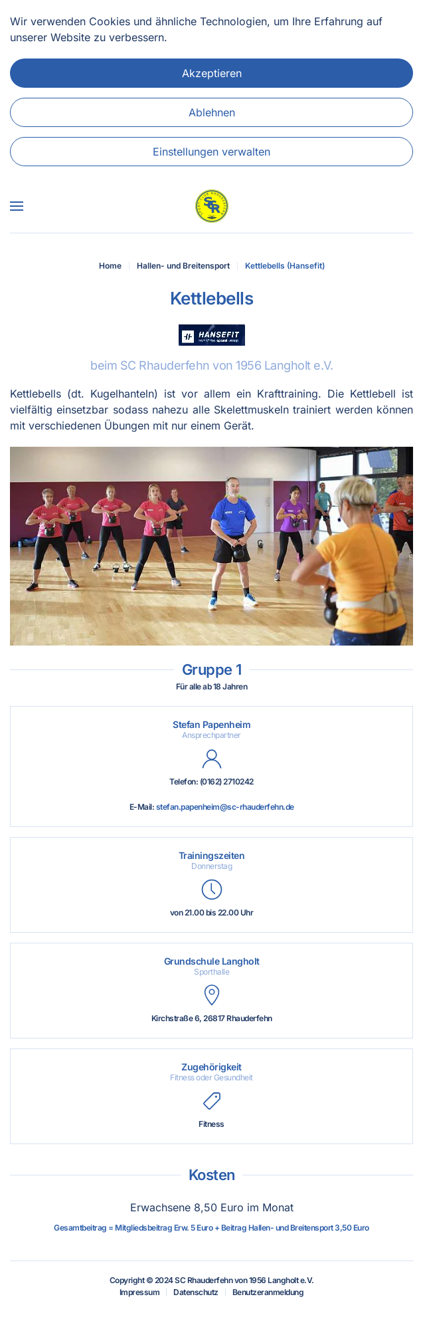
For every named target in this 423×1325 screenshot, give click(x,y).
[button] (16, 206)
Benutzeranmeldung (268, 1292)
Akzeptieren (212, 73)
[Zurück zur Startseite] (211, 206)
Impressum (140, 1292)
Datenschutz (195, 1292)
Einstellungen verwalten (211, 151)
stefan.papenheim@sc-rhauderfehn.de (225, 807)
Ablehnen (212, 112)
